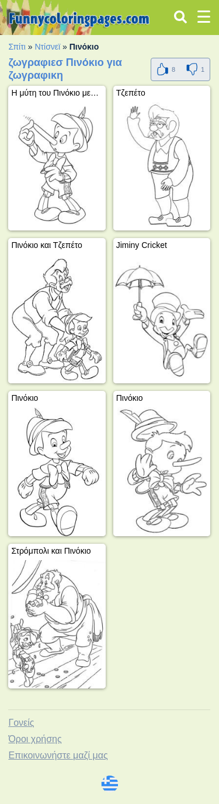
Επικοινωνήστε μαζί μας (57, 755)
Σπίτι (16, 46)
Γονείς (21, 723)
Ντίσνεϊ (47, 46)
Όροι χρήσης (34, 739)
